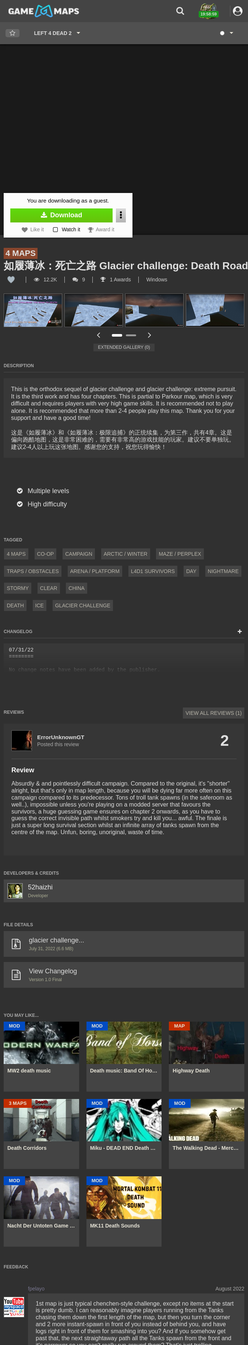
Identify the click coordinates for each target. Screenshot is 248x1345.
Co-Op (45, 554)
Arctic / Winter (126, 554)
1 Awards (115, 279)
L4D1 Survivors (153, 571)
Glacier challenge (82, 605)
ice (39, 605)
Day (191, 571)
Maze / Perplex (180, 554)
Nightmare (223, 571)
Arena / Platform (95, 571)
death (15, 605)
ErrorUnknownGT (60, 737)
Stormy (18, 588)
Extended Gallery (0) (124, 347)
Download (61, 215)
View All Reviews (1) (213, 713)
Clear (48, 588)
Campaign (78, 554)
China (76, 588)
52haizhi (40, 887)
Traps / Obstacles (33, 571)
